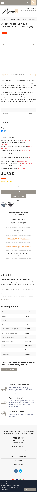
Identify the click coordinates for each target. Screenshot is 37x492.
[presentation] (3, 45)
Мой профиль (18, 464)
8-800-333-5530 (30, 9)
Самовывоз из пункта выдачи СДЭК (18, 238)
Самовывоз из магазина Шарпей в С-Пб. (18, 246)
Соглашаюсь (30, 489)
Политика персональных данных (14, 450)
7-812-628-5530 (18, 438)
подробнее (5, 299)
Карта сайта (28, 450)
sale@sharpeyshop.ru (19, 446)
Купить (18, 192)
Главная (3, 19)
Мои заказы (18, 460)
